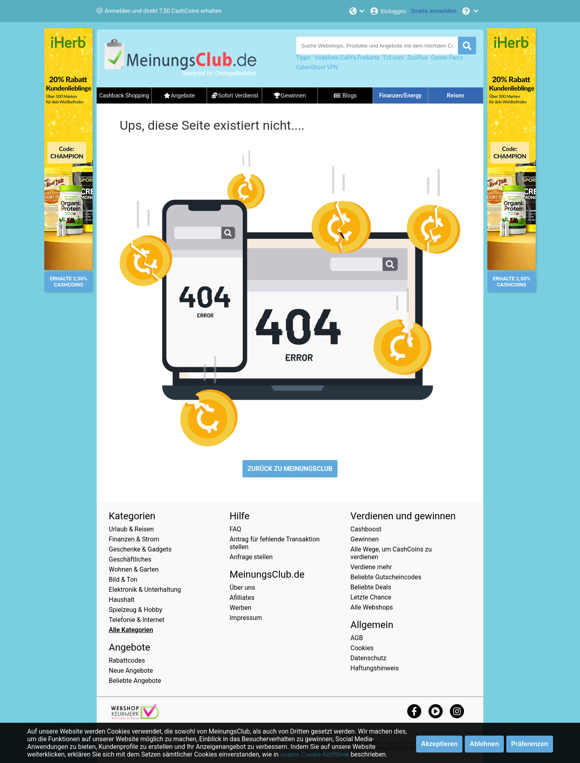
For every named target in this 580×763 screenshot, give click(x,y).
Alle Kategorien (131, 630)
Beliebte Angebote (135, 680)
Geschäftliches (130, 559)
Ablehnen (484, 743)
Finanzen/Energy (400, 95)
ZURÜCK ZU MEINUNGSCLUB (289, 469)
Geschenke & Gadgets (140, 549)
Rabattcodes (127, 660)
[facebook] (414, 711)
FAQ (235, 529)
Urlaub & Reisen (131, 529)
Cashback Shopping (124, 95)
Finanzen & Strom (134, 539)
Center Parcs (447, 57)
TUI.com (393, 57)
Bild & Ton (123, 579)
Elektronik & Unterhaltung (145, 589)
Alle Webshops (371, 607)
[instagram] (457, 711)
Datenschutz (368, 658)
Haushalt (122, 599)
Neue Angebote (131, 670)
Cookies (361, 648)
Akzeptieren (439, 743)
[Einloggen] (387, 11)
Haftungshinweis (374, 668)
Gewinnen (364, 539)
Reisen (455, 95)
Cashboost (365, 529)
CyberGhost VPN (317, 67)
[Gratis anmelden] (434, 11)
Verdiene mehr (371, 567)
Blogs (345, 95)
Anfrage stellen (251, 557)
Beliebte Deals (370, 587)
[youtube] (435, 711)
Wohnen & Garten (134, 569)
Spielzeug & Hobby (135, 610)
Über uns (242, 587)
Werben (240, 608)
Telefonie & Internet (136, 620)
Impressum (246, 618)
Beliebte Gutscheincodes (385, 577)
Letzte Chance (371, 597)
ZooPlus (417, 57)
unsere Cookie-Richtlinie (314, 754)
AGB (356, 638)
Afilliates (242, 597)
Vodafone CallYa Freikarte (347, 57)
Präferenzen (529, 743)
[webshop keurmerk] (135, 717)
